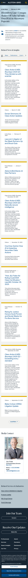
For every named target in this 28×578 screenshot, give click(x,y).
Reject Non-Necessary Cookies (14, 570)
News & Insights (5, 545)
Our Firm (3, 548)
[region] (14, 564)
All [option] (2, 55)
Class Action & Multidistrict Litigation (11, 491)
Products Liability (6, 494)
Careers (14, 518)
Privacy (16, 548)
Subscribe (14, 532)
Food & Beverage (6, 502)
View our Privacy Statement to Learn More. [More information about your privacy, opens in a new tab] (11, 563)
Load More (13, 421)
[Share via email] (2, 34)
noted (15, 30)
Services (3, 542)
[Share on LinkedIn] (2, 31)
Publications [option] (13, 55)
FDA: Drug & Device (6, 498)
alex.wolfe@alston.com (13, 470)
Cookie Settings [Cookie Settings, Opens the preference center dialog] (14, 566)
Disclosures (17, 545)
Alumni (16, 539)
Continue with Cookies (14, 575)
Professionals (5, 539)
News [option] (6, 55)
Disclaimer (17, 542)
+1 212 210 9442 (14, 467)
